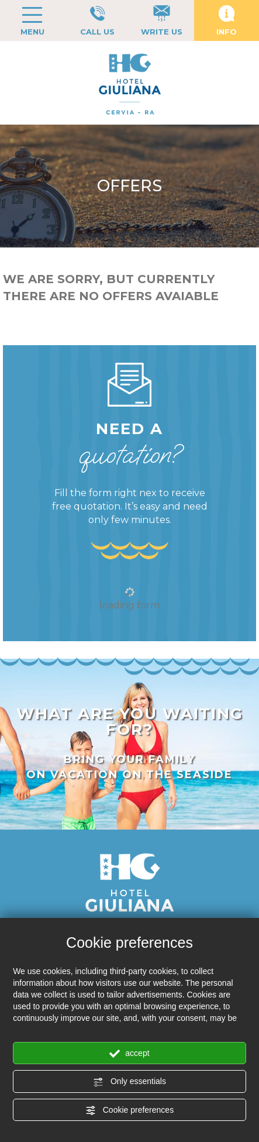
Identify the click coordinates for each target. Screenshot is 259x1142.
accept (129, 1053)
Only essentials (129, 1081)
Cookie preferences (129, 1110)
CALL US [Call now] (97, 20)
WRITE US (161, 20)
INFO (226, 20)
